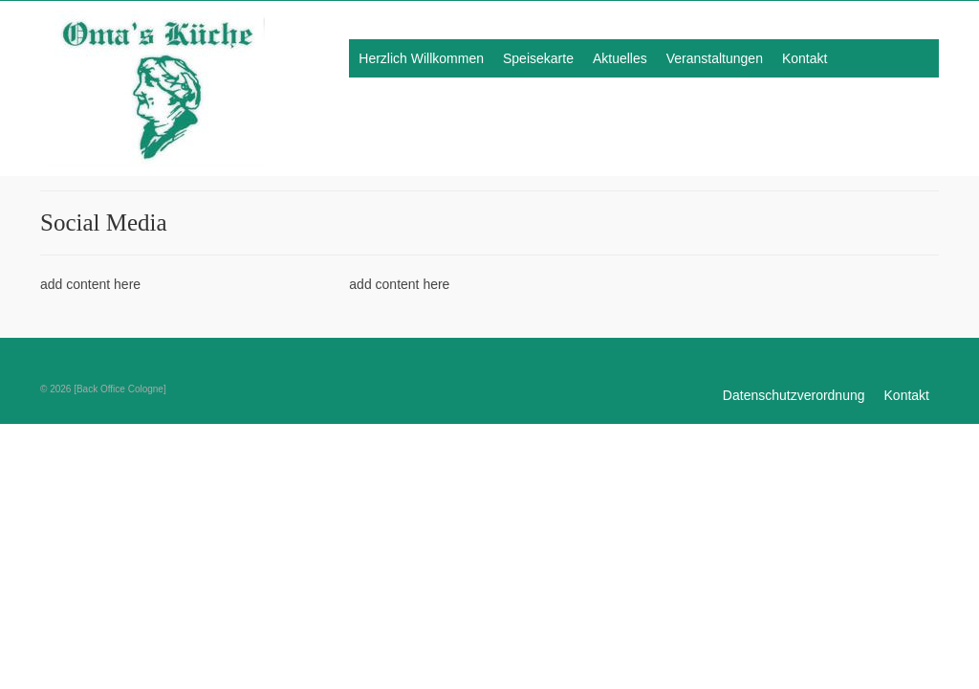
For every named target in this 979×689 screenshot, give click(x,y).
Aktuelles (620, 58)
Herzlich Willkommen (421, 58)
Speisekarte (538, 58)
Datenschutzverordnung (794, 395)
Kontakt (804, 58)
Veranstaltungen (714, 58)
